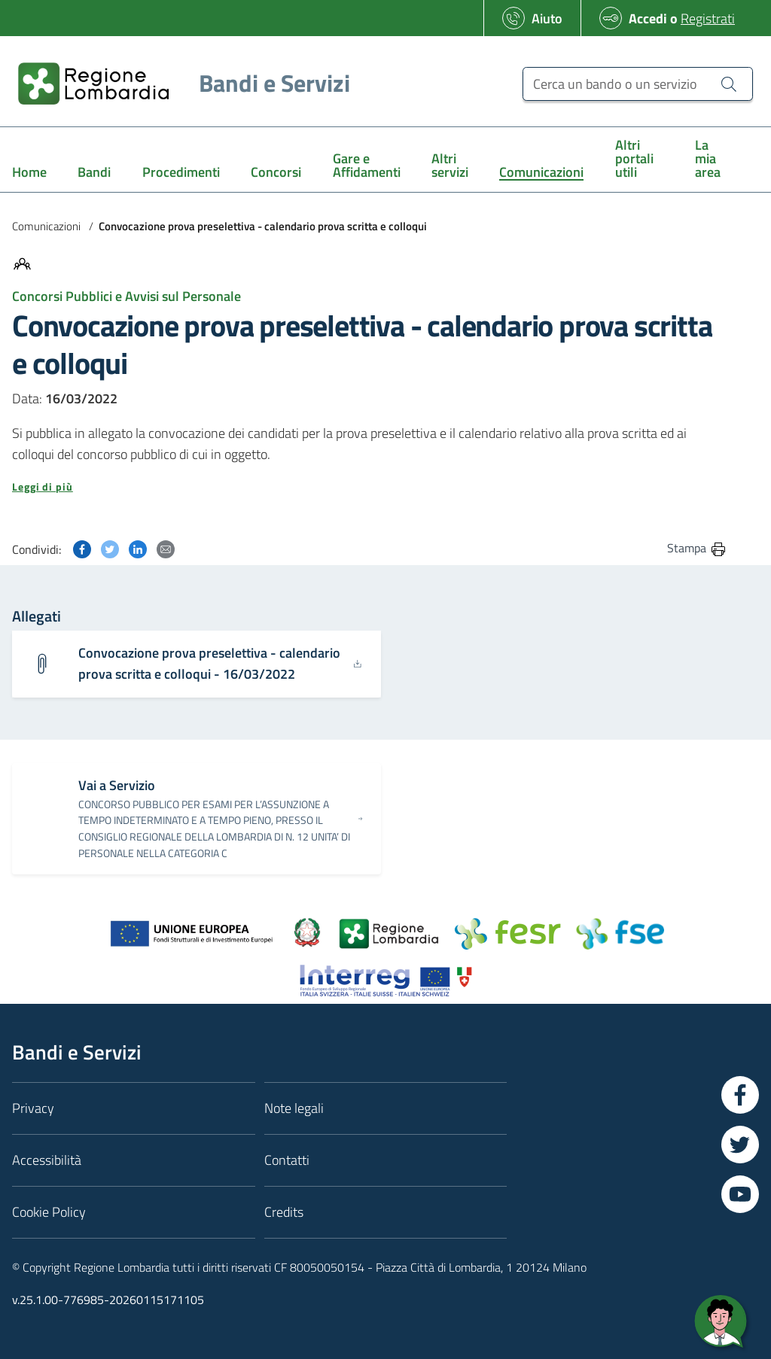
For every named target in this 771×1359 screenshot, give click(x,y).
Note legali (294, 1108)
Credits (283, 1212)
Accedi (648, 18)
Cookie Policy (49, 1212)
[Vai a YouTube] (740, 1194)
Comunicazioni (46, 226)
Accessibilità (46, 1160)
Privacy (33, 1108)
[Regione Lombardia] (178, 83)
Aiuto (547, 18)
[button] (369, 487)
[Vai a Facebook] (740, 1095)
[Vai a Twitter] (740, 1144)
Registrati (708, 18)
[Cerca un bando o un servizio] (638, 84)
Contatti (286, 1160)
